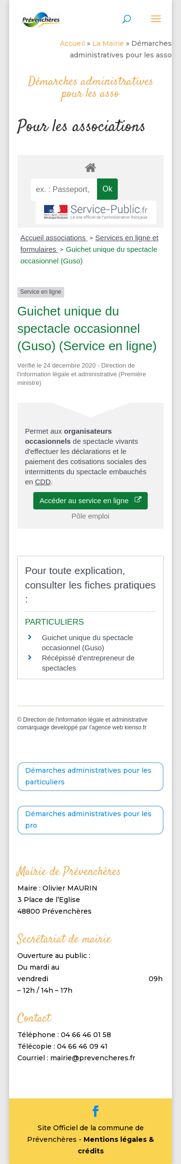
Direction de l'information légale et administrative (85, 719)
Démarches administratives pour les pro (88, 819)
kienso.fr (135, 727)
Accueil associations (53, 237)
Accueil (72, 43)
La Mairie (108, 43)
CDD (43, 482)
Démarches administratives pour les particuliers (88, 776)
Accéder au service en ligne (90, 500)
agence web (107, 727)
